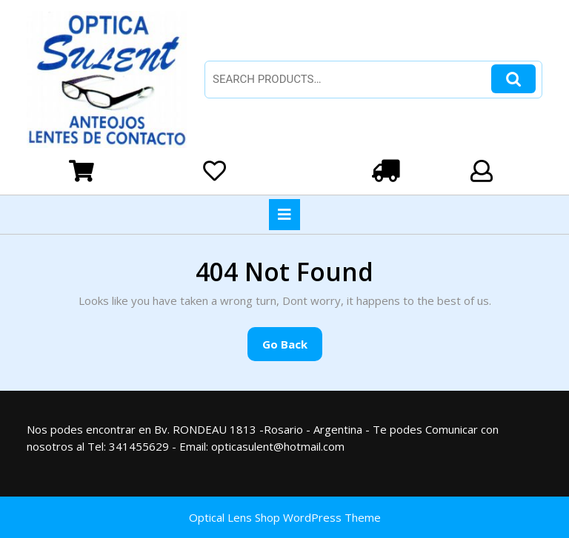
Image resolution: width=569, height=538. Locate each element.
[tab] (284, 214)
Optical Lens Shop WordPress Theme (285, 517)
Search (513, 78)
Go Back (292, 348)
